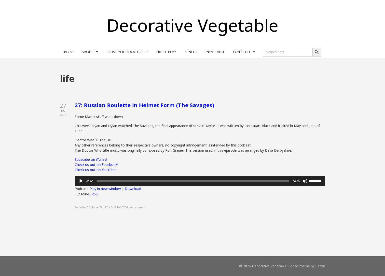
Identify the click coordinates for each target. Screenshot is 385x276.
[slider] (193, 181)
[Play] (81, 181)
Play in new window (105, 188)
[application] (200, 181)
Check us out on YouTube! (95, 169)
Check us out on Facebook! (96, 164)
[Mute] (304, 181)
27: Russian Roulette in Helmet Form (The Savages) (144, 105)
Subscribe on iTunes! (91, 159)
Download (133, 188)
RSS (95, 194)
